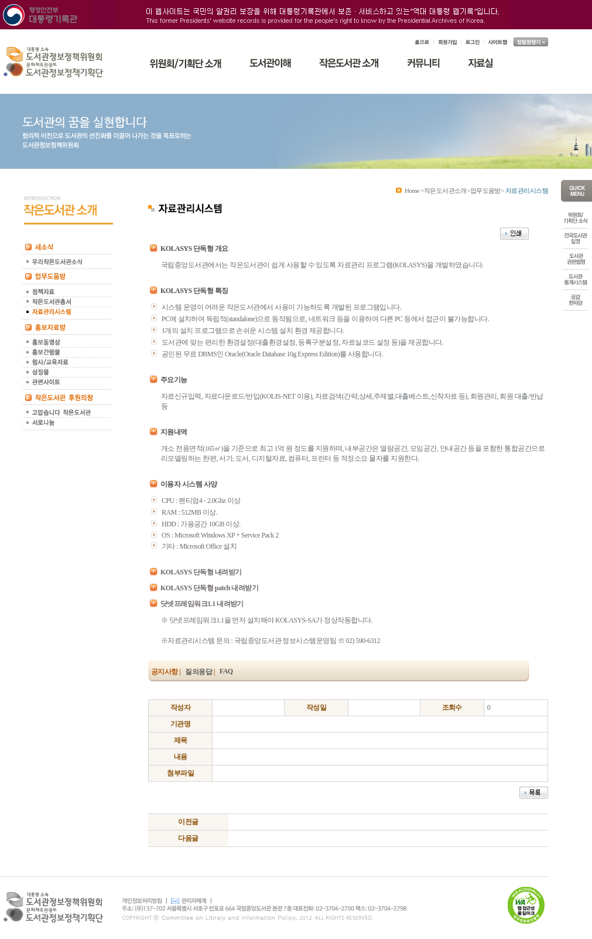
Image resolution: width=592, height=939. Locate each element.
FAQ (226, 671)
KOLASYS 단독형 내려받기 (201, 572)
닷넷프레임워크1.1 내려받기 (202, 604)
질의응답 (198, 672)
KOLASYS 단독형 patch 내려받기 (209, 588)
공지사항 (164, 672)
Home (412, 190)
